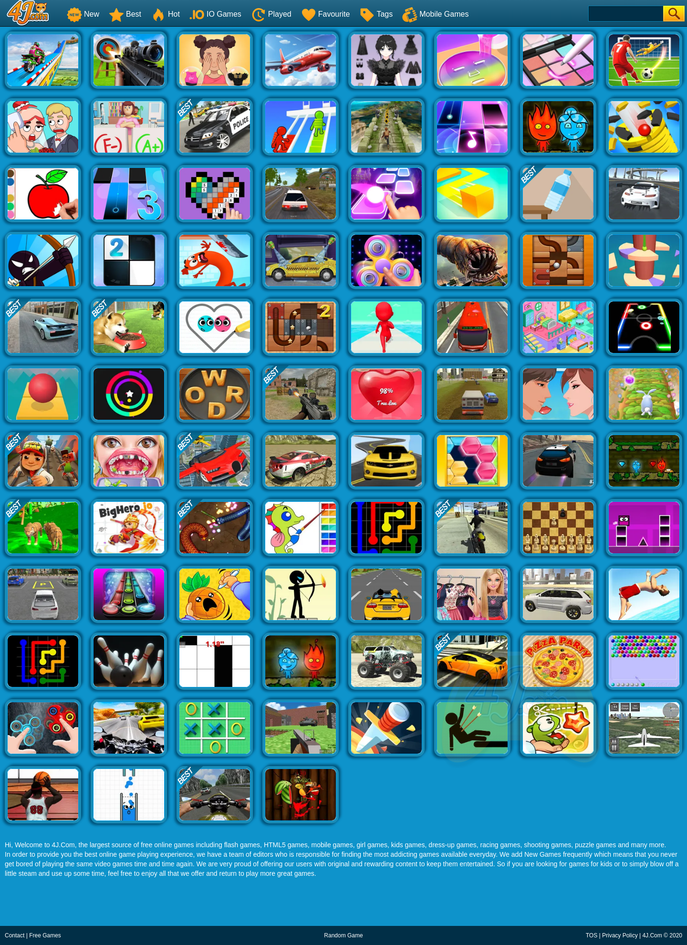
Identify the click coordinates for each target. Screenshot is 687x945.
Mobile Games (435, 14)
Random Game (343, 935)
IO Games (215, 14)
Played (271, 14)
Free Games (45, 935)
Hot (165, 14)
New (83, 14)
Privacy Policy (620, 935)
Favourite (325, 14)
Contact (14, 935)
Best (125, 14)
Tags (376, 14)
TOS (591, 935)
